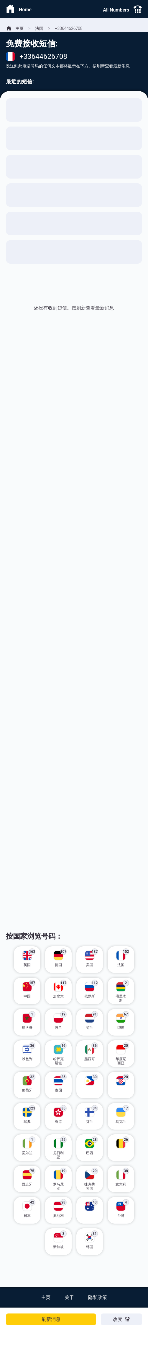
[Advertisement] (74, 398)
